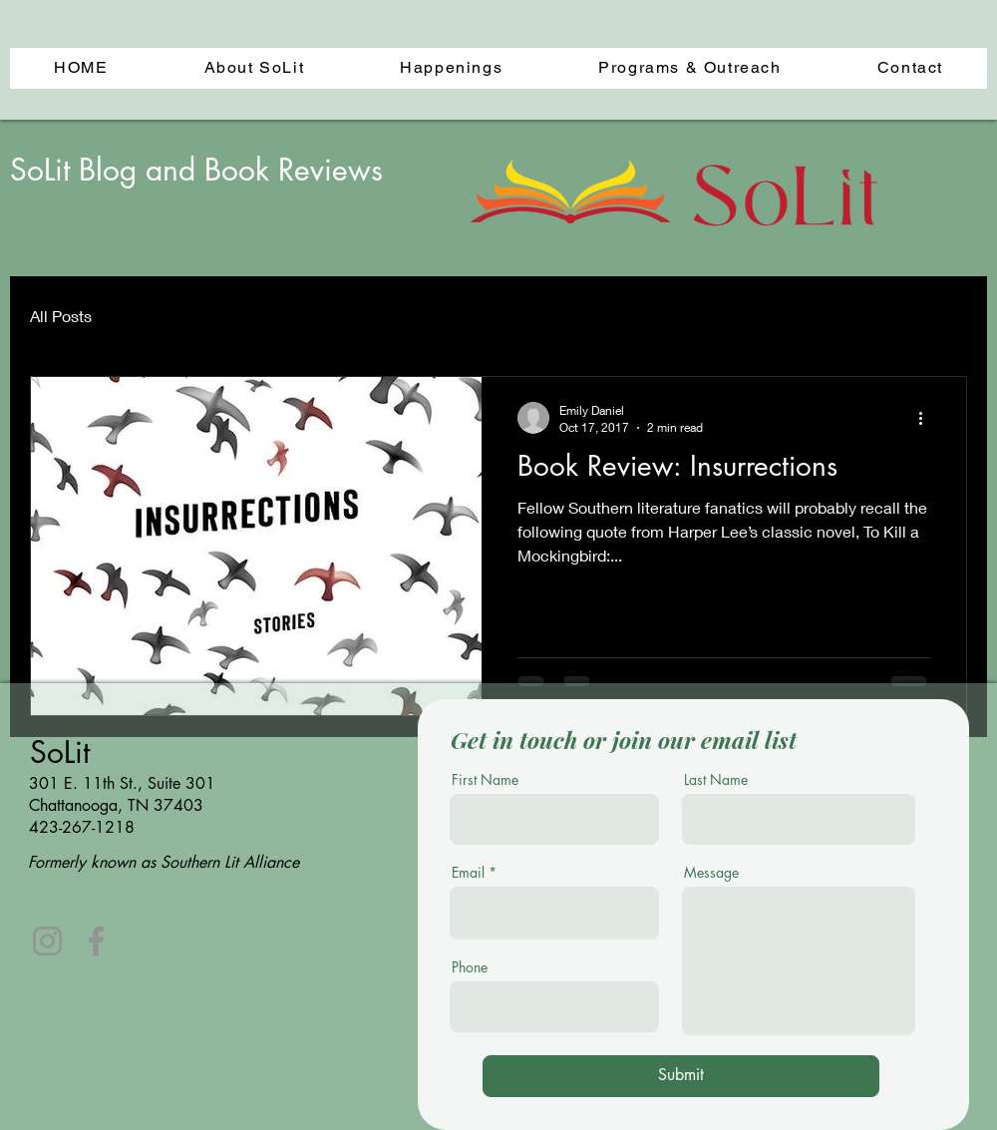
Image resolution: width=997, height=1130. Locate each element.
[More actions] (927, 418)
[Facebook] (96, 941)
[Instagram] (47, 941)
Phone (470, 967)
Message (711, 873)
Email (468, 873)
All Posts (61, 315)
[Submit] (681, 1076)
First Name (485, 780)
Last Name (716, 780)
